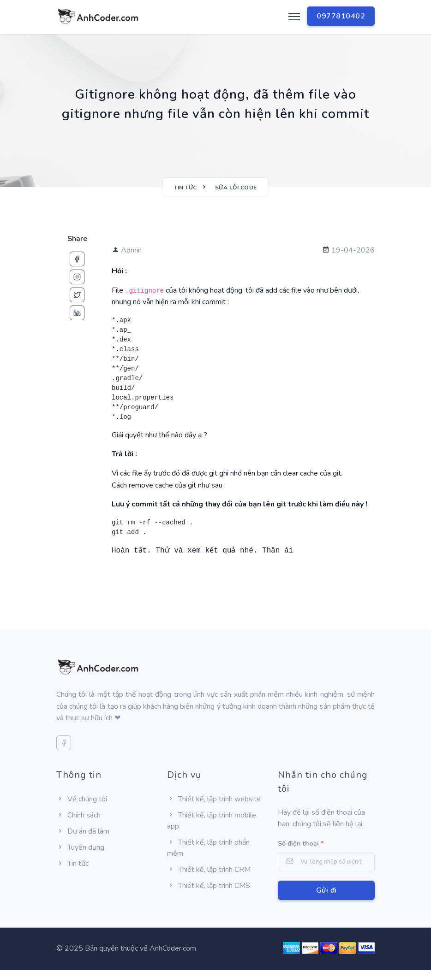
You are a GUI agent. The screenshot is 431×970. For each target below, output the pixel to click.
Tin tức (72, 863)
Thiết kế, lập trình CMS (208, 886)
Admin (127, 250)
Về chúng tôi (81, 799)
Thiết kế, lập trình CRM (209, 869)
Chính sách (78, 815)
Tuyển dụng (80, 847)
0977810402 (341, 16)
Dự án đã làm (82, 831)
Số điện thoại (300, 843)
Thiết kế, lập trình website (214, 799)
